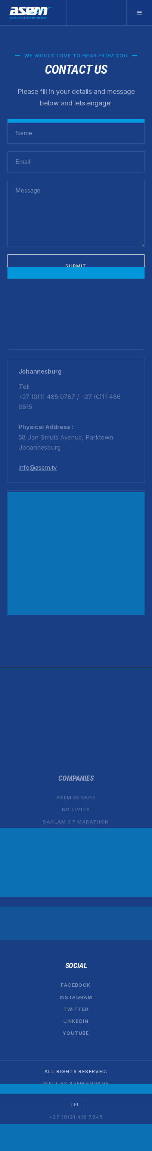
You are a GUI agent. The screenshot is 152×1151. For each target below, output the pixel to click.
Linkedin (76, 1021)
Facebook (76, 985)
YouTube (76, 1033)
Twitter (76, 1009)
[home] (33, 12)
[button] (139, 12)
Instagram (76, 997)
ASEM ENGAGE (76, 797)
